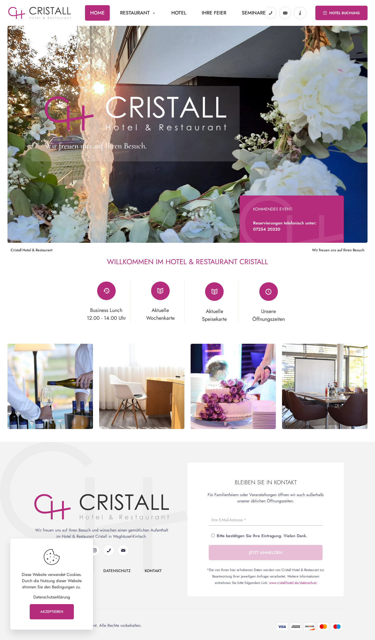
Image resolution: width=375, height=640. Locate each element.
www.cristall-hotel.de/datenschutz (293, 584)
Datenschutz (117, 572)
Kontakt (153, 572)
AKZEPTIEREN (51, 611)
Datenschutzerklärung (51, 597)
